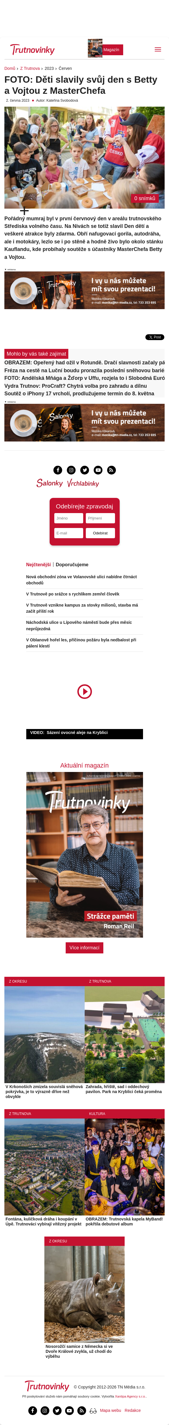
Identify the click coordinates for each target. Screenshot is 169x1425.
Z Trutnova (30, 68)
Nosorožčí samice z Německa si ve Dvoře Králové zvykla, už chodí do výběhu (79, 1351)
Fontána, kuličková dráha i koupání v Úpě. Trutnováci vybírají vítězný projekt (43, 1221)
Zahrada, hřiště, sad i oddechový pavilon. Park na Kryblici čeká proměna (124, 1089)
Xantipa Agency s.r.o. (130, 1396)
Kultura (97, 1114)
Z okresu (18, 981)
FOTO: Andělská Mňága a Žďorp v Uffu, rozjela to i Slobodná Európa (84, 378)
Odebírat (100, 533)
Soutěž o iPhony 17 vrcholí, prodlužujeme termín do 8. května (79, 393)
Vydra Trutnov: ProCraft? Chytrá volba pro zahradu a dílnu (75, 386)
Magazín (111, 49)
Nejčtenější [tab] (38, 564)
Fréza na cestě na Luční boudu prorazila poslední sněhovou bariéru (84, 370)
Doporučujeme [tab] (72, 564)
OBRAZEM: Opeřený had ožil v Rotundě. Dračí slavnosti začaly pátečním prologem (84, 363)
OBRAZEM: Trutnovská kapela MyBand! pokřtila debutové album (124, 1221)
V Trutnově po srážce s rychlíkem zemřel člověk (72, 594)
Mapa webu (110, 1410)
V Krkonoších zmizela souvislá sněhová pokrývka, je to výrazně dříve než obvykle (44, 1091)
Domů (9, 68)
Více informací (84, 947)
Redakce (133, 1410)
